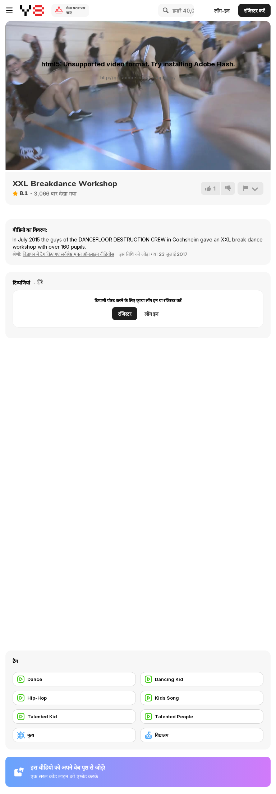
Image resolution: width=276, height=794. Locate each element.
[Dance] (74, 679)
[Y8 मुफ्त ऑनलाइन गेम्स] (32, 10)
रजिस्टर (125, 314)
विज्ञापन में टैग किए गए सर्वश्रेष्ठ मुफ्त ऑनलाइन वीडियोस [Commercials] (68, 254)
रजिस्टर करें (254, 11)
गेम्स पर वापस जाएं (75, 10)
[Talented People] (201, 716)
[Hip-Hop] (74, 698)
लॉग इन (151, 314)
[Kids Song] (201, 698)
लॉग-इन (222, 11)
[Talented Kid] (74, 716)
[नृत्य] (74, 735)
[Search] (164, 10)
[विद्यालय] (201, 735)
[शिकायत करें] (250, 188)
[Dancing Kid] (201, 679)
